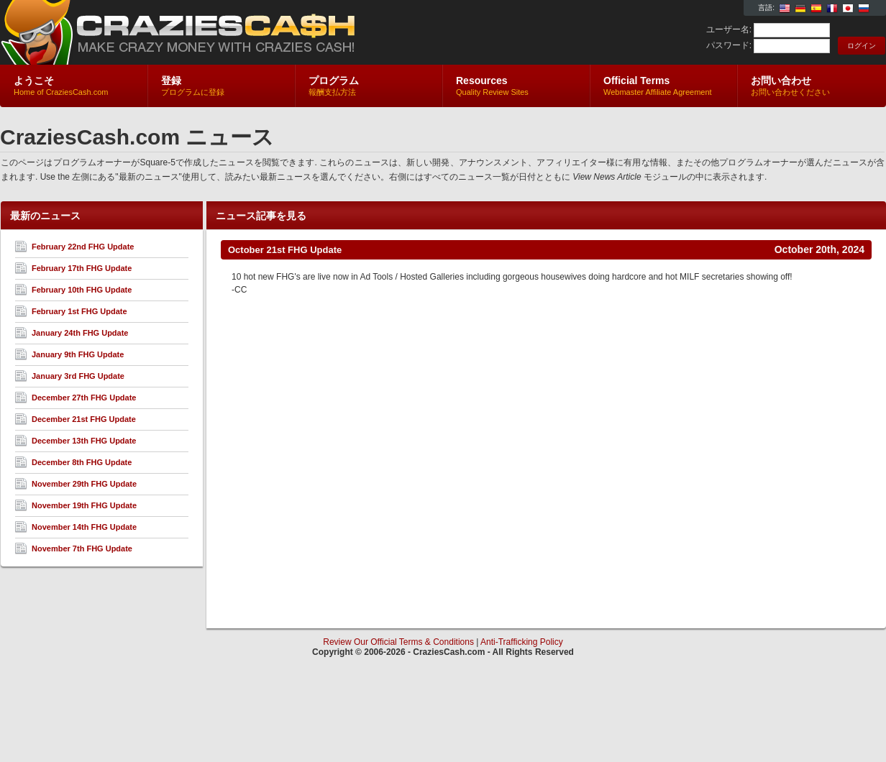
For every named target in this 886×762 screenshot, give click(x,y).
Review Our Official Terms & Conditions (398, 642)
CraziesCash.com (171, 33)
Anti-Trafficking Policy (521, 642)
